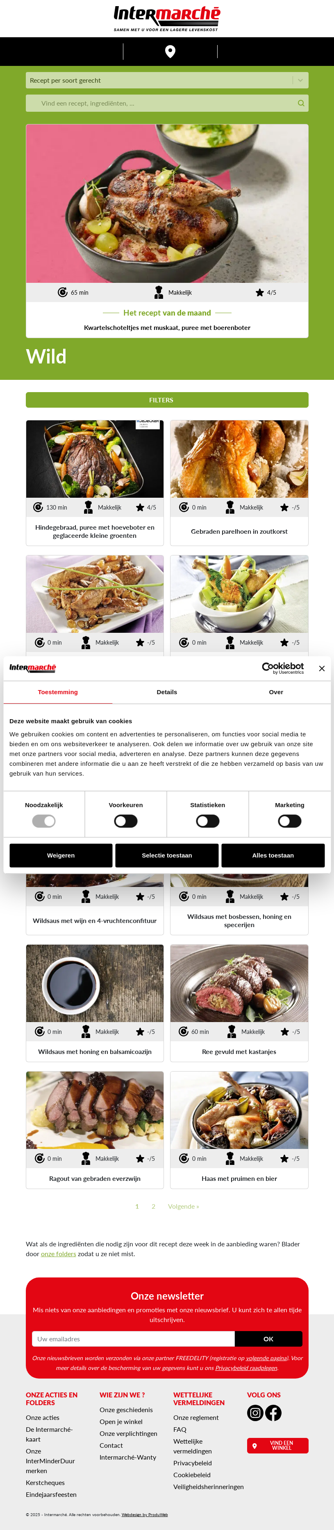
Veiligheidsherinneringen (208, 1486)
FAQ (179, 1429)
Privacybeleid (192, 1462)
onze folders (58, 1253)
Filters (167, 399)
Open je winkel (121, 1421)
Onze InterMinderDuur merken (50, 1460)
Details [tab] (167, 691)
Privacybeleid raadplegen (246, 1367)
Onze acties (42, 1417)
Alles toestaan (273, 855)
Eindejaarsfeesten (51, 1494)
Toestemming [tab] (58, 691)
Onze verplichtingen (128, 1433)
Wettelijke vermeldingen (192, 1446)
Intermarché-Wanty (128, 1457)
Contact (111, 1445)
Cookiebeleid (192, 1474)
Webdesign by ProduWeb (145, 1514)
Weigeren (61, 855)
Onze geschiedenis (126, 1409)
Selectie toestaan (167, 855)
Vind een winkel (272, 1445)
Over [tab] (276, 691)
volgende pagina (266, 1358)
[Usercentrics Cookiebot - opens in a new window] (268, 668)
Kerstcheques (45, 1482)
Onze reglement (196, 1417)
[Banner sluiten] (322, 668)
